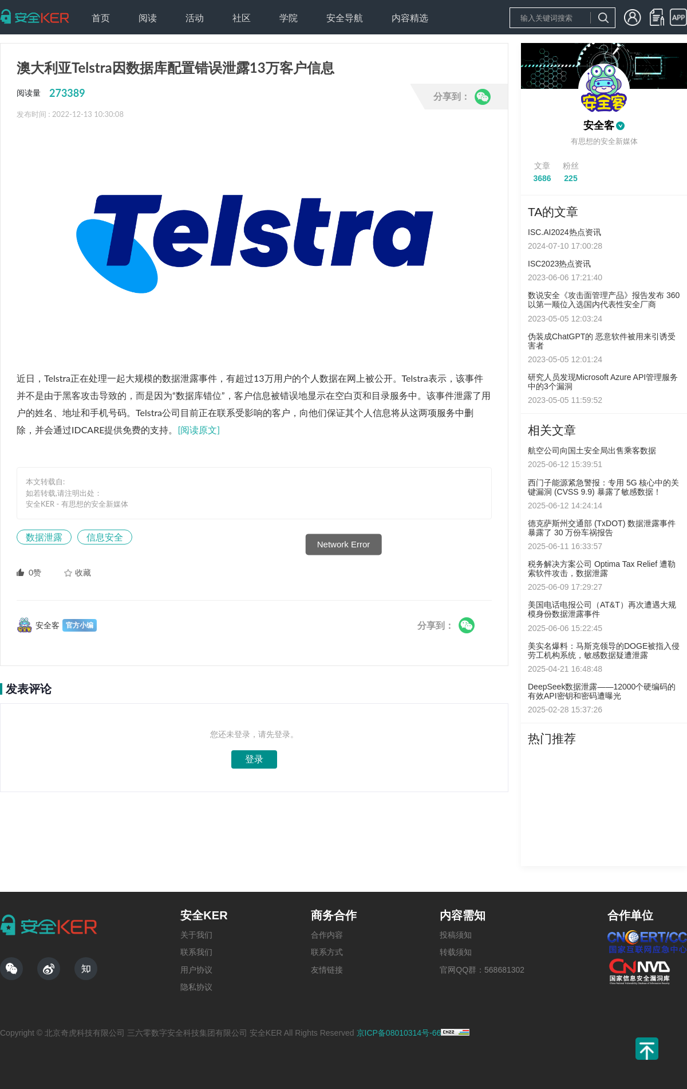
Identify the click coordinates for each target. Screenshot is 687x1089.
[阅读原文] (198, 429)
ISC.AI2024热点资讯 (564, 232)
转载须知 (456, 952)
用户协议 (196, 969)
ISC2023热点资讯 (559, 263)
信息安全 (104, 536)
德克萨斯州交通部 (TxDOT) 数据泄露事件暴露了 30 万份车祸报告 (602, 528)
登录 (254, 759)
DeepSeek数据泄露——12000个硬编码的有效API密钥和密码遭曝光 (602, 691)
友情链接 (327, 969)
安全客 (598, 125)
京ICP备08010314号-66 (399, 1032)
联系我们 (196, 952)
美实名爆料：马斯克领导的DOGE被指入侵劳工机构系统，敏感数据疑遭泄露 (604, 650)
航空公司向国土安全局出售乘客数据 (592, 450)
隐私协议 (196, 987)
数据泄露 (44, 536)
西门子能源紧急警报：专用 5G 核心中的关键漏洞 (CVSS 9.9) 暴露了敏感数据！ (603, 487)
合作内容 (327, 934)
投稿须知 (456, 934)
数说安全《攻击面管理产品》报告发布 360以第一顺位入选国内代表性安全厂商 (604, 300)
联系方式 (327, 952)
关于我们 (196, 934)
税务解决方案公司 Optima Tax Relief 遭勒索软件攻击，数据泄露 (602, 568)
